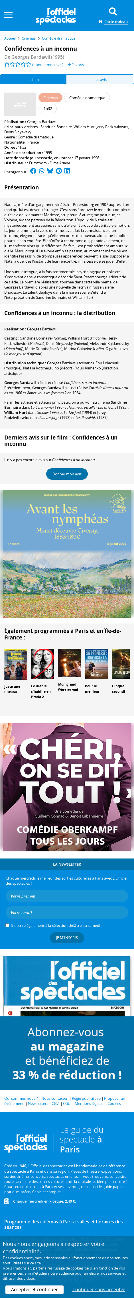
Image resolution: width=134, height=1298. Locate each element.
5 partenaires (41, 1268)
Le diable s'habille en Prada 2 (41, 691)
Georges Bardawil (41, 121)
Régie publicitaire (86, 1098)
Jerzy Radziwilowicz (112, 126)
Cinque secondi (118, 689)
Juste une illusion (12, 689)
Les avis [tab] (100, 79)
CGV (55, 1103)
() (43, 338)
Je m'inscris (67, 937)
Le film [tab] (33, 79)
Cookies (114, 1103)
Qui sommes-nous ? (21, 1098)
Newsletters (38, 1103)
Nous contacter (54, 1098)
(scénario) (70, 362)
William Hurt (84, 126)
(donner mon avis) (47, 64)
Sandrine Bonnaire (56, 126)
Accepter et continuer (34, 1289)
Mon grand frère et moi (68, 687)
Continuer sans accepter (98, 1289)
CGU (66, 1103)
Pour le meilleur (92, 689)
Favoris (76, 64)
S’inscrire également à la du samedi (55, 925)
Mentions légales (89, 1103)
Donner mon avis (67, 474)
